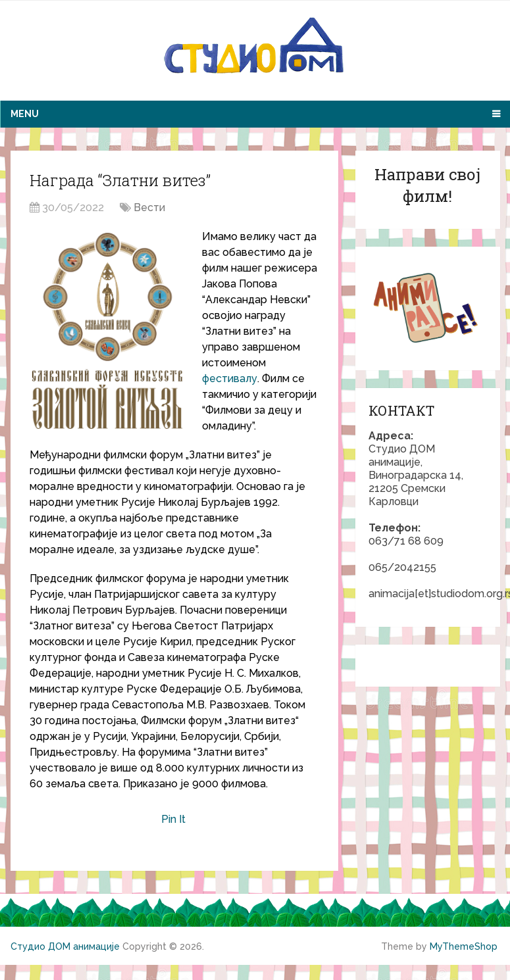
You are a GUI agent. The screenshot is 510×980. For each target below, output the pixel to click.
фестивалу (229, 378)
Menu (25, 114)
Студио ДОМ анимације (65, 946)
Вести (149, 207)
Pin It (173, 819)
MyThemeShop (463, 946)
